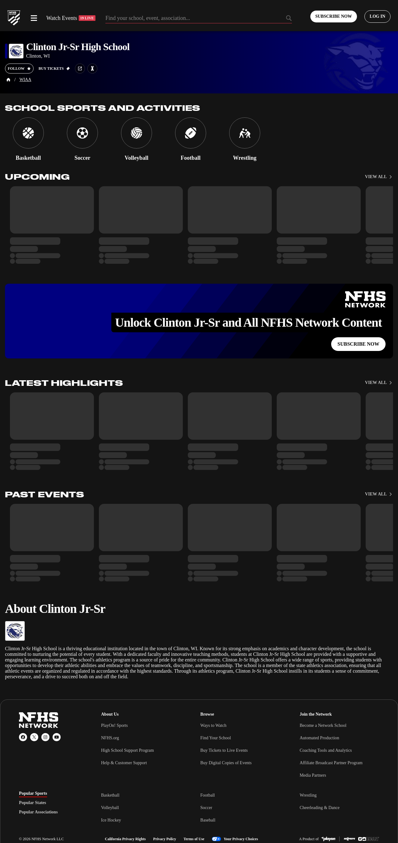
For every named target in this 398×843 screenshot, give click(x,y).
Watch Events (70, 18)
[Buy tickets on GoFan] (54, 68)
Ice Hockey (111, 820)
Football (207, 795)
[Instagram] (45, 737)
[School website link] (80, 68)
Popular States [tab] (32, 803)
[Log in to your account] (377, 16)
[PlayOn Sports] (328, 839)
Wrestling (308, 795)
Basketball (110, 795)
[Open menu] (34, 18)
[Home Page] (8, 79)
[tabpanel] (240, 807)
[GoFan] (368, 839)
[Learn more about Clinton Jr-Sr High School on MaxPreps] (92, 68)
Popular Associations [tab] (38, 812)
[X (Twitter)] (34, 737)
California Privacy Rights (125, 839)
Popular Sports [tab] (33, 793)
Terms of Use (193, 839)
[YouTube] (57, 737)
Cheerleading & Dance (320, 807)
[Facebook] (23, 737)
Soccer (206, 807)
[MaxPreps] (349, 839)
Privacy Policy (164, 839)
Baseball (207, 820)
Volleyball (110, 807)
